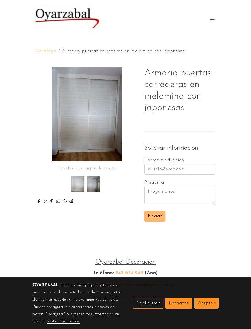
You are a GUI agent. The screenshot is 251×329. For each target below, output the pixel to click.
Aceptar (206, 303)
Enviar (155, 216)
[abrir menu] (212, 19)
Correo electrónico (164, 159)
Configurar (148, 303)
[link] (67, 19)
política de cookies (63, 321)
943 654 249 (129, 272)
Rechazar (179, 303)
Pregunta (154, 182)
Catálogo (46, 51)
